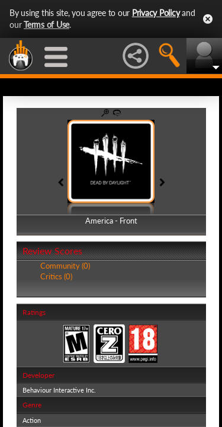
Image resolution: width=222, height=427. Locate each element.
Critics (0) (56, 276)
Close (208, 19)
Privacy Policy (156, 13)
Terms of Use (46, 25)
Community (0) (65, 265)
